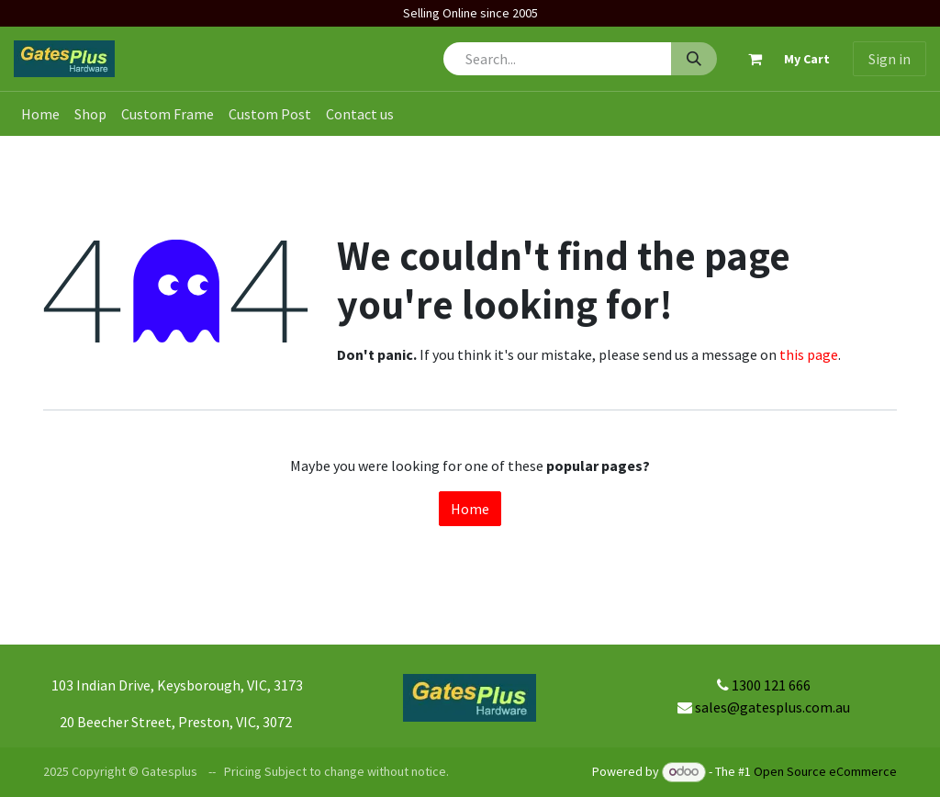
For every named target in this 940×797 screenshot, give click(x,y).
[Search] (694, 58)
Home (470, 509)
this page (808, 354)
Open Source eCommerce (825, 771)
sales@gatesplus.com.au (772, 707)
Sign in (889, 59)
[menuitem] (40, 113)
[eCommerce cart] (781, 58)
